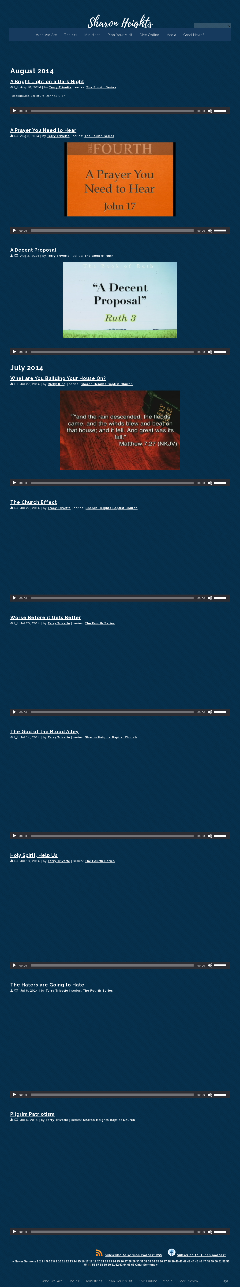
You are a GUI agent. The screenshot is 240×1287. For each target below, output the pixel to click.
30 (137, 1261)
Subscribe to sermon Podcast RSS (129, 1255)
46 (200, 1261)
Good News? (194, 35)
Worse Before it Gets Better (45, 617)
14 (75, 1261)
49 (212, 1261)
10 (59, 1261)
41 (180, 1261)
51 (219, 1261)
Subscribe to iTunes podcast (197, 1255)
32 (145, 1261)
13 (71, 1261)
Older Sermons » (146, 1264)
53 (227, 1261)
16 (83, 1261)
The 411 (70, 35)
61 (113, 1264)
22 (106, 1261)
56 (93, 1264)
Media (171, 35)
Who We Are (46, 35)
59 (105, 1264)
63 (121, 1264)
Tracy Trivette (59, 508)
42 (184, 1261)
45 (196, 1261)
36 (161, 1261)
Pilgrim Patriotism (32, 1114)
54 (85, 1264)
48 (208, 1261)
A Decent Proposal (33, 250)
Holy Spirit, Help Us (34, 855)
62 (117, 1264)
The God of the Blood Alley (44, 731)
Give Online (149, 35)
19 (94, 1261)
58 (101, 1264)
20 (98, 1261)
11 (63, 1261)
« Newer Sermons (24, 1261)
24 (114, 1261)
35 (157, 1261)
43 (188, 1261)
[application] (120, 110)
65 (128, 1264)
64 (124, 1264)
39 (173, 1261)
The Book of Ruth (98, 255)
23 (110, 1261)
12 (67, 1261)
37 (165, 1261)
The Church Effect (33, 502)
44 (192, 1261)
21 (102, 1261)
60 (109, 1264)
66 (132, 1264)
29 (133, 1261)
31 (141, 1261)
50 (216, 1261)
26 (122, 1261)
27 (126, 1261)
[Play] (14, 110)
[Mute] (210, 110)
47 (204, 1261)
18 (90, 1261)
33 (149, 1261)
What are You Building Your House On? (58, 378)
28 (129, 1261)
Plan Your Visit (120, 35)
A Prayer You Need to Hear (43, 130)
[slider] (112, 111)
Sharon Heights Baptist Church (107, 384)
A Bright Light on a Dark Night (47, 81)
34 (153, 1261)
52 (223, 1261)
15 (79, 1261)
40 (176, 1261)
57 (97, 1264)
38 (169, 1261)
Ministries (92, 35)
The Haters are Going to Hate (47, 985)
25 (118, 1261)
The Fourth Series (101, 87)
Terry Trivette (60, 87)
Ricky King (57, 384)
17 (86, 1261)
